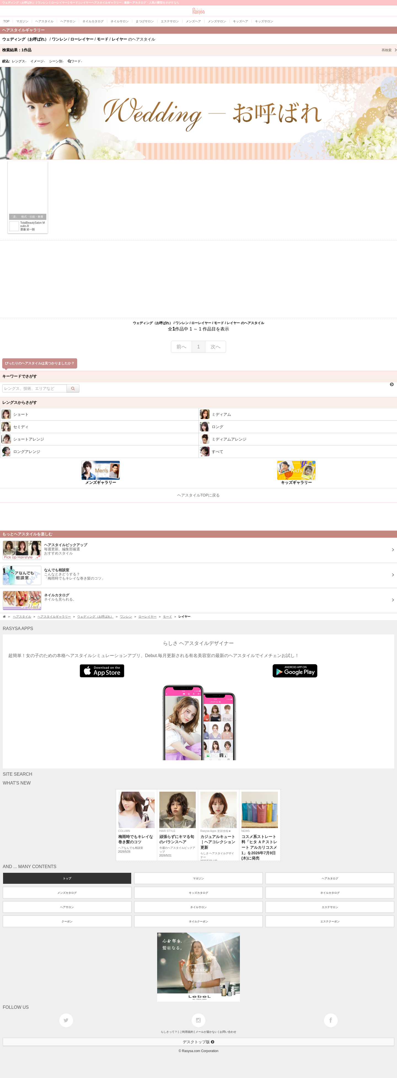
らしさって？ (169, 1031)
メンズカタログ (67, 892)
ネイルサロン (198, 907)
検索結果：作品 (199, 50)
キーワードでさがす (19, 376)
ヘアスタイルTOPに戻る (198, 495)
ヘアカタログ (330, 878)
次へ (216, 346)
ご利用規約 (186, 1031)
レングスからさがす (19, 402)
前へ (181, 346)
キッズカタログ (198, 892)
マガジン (198, 878)
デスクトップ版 (198, 1042)
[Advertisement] (198, 279)
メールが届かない (206, 1031)
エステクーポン (330, 921)
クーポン (67, 921)
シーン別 (56, 61)
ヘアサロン (67, 907)
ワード (75, 61)
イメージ (37, 61)
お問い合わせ (228, 1031)
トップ (67, 878)
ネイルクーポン (198, 921)
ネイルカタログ (330, 892)
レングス (19, 61)
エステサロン (330, 907)
